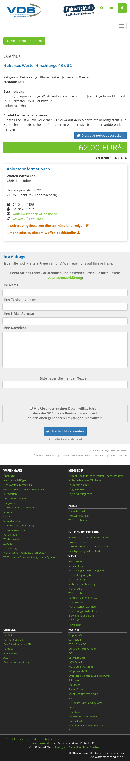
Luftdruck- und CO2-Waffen (19, 507)
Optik (6, 516)
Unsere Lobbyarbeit (80, 542)
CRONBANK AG (77, 644)
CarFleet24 (74, 639)
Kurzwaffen (10, 494)
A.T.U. (71, 698)
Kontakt (8, 648)
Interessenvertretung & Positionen (88, 537)
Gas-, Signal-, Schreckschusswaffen (23, 489)
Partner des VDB (13, 639)
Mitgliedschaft (76, 489)
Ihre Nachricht (15, 328)
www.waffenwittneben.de (32, 218)
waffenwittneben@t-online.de (35, 214)
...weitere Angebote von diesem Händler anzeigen (48, 225)
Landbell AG (75, 721)
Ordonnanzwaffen (14, 530)
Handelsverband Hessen (82, 716)
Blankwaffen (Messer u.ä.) (18, 484)
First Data (74, 712)
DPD (71, 707)
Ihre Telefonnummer (20, 299)
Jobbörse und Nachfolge (82, 584)
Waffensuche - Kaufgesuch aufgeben (24, 552)
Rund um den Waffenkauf (83, 597)
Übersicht (9, 475)
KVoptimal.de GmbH (80, 671)
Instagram (61, 747)
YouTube (95, 747)
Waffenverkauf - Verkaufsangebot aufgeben (29, 557)
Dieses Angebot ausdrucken (100, 135)
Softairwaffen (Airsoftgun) (18, 525)
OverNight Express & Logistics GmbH (90, 675)
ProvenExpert (76, 689)
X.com (73, 747)
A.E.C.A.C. (73, 620)
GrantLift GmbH (77, 657)
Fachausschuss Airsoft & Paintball (88, 546)
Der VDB (8, 635)
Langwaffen (10, 503)
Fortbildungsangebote (81, 575)
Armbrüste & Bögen (15, 480)
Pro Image (74, 684)
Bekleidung (10, 548)
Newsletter (74, 624)
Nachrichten (75, 561)
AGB (5, 657)
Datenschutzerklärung (64, 277)
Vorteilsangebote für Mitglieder (87, 570)
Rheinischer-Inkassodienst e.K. (86, 725)
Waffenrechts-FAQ (79, 520)
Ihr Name (11, 285)
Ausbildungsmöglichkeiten (83, 611)
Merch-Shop (75, 566)
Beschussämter (77, 602)
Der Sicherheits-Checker (82, 648)
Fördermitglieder (78, 484)
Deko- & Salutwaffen (15, 498)
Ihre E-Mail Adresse (19, 313)
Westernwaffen (12, 539)
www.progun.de (40, 743)
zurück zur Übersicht (24, 41)
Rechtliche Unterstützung (83, 693)
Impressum (10, 653)
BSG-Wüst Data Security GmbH (86, 703)
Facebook (83, 747)
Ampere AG (75, 635)
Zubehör (8, 543)
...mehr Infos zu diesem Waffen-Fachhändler (43, 232)
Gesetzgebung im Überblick (84, 551)
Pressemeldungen (78, 515)
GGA (71, 653)
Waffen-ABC (75, 588)
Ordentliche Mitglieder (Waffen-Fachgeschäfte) (95, 475)
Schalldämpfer (11, 521)
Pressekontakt (76, 511)
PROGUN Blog (76, 579)
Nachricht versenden (65, 431)
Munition (8, 512)
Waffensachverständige (82, 606)
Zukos (71, 730)
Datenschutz (39, 739)
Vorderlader (10, 534)
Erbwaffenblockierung (81, 615)
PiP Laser (73, 680)
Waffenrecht (75, 593)
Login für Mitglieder (80, 494)
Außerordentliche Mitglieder (85, 480)
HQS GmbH (75, 662)
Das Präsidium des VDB (17, 644)
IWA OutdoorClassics (80, 666)
